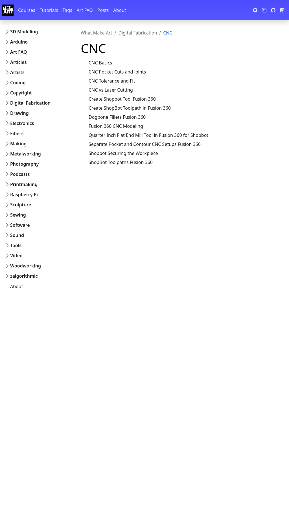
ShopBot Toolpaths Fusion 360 (121, 162)
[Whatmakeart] (8, 10)
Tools (15, 245)
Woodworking (25, 266)
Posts (103, 10)
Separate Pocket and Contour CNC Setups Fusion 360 (145, 144)
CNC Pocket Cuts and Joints (117, 72)
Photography (24, 164)
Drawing (19, 113)
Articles (18, 62)
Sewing (18, 215)
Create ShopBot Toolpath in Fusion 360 (130, 108)
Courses (26, 10)
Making (18, 144)
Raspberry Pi (24, 194)
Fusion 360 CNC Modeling (116, 126)
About (119, 10)
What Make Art (96, 33)
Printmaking (24, 184)
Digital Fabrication (30, 103)
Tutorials (49, 10)
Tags (67, 10)
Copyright (21, 93)
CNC (167, 33)
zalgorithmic (24, 276)
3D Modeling (24, 32)
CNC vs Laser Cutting (111, 90)
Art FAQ (85, 10)
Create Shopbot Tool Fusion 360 (122, 99)
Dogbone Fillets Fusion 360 (117, 117)
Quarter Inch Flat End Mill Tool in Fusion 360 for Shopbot (148, 135)
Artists (17, 72)
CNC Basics (100, 63)
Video (16, 255)
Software (20, 225)
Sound (17, 235)
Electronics (22, 123)
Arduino (19, 42)
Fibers (16, 133)
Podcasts (20, 174)
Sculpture (20, 205)
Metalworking (25, 154)
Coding (18, 82)
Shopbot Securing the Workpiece (123, 153)
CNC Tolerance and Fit (112, 81)
